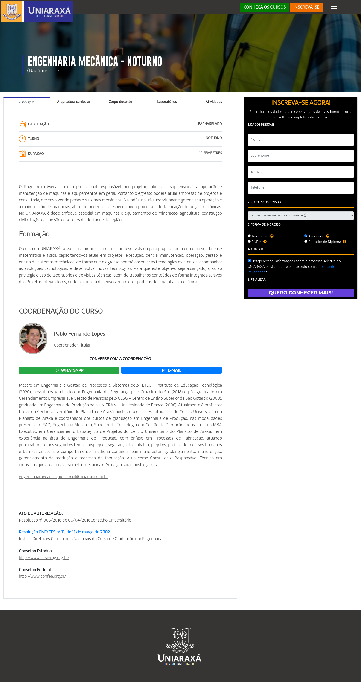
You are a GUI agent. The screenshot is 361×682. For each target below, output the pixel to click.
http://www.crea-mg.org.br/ (44, 558)
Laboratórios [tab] (167, 102)
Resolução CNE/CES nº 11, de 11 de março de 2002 (64, 532)
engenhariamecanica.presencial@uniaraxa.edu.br (63, 477)
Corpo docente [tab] (120, 102)
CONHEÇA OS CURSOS (265, 7)
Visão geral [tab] (26, 102)
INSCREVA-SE (306, 7)
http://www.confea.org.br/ (42, 576)
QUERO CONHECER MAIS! (301, 292)
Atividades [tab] (214, 102)
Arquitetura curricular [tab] (73, 102)
